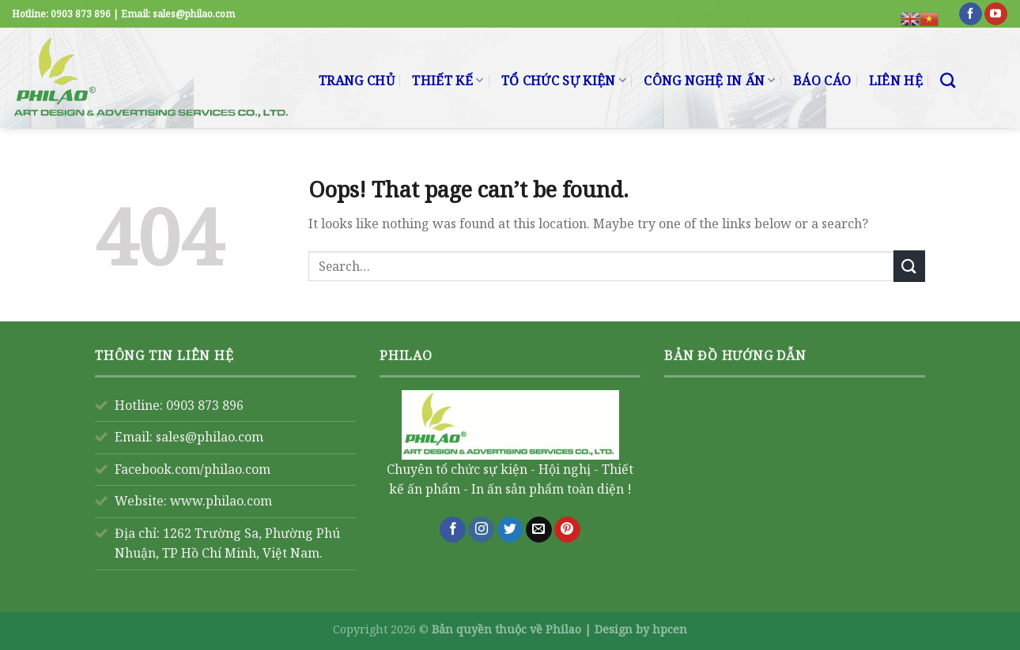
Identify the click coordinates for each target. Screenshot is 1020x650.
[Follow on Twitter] (510, 530)
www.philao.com (221, 500)
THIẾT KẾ (447, 80)
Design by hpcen (641, 629)
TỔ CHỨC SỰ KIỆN (563, 80)
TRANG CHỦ (357, 80)
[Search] (947, 80)
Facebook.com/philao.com (192, 469)
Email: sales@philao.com (189, 436)
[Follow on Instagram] (481, 530)
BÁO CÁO (822, 80)
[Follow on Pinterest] (567, 530)
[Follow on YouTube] (995, 14)
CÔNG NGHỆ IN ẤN (709, 80)
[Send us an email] (539, 530)
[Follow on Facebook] (970, 14)
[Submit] (909, 265)
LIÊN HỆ (896, 80)
